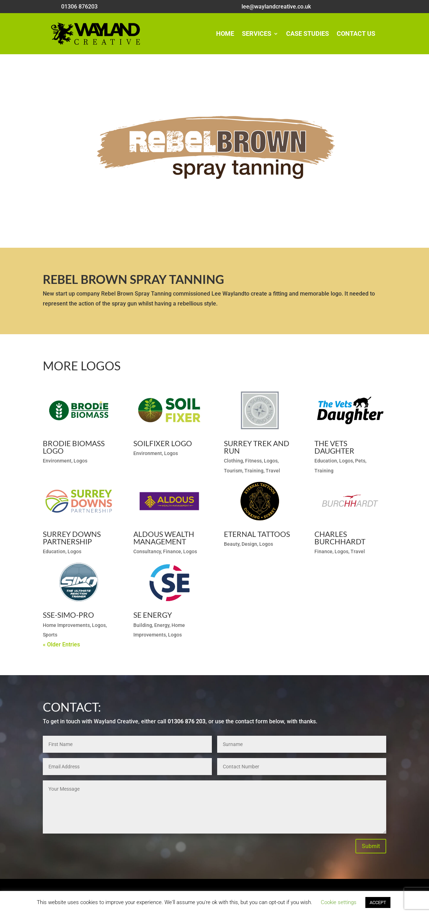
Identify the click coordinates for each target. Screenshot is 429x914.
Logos (80, 461)
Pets (360, 461)
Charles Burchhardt (339, 537)
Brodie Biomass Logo (74, 447)
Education (325, 461)
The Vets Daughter (334, 447)
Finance (172, 551)
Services (256, 33)
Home (225, 33)
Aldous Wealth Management (163, 537)
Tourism (233, 470)
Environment (57, 461)
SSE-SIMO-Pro (68, 614)
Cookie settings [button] (338, 902)
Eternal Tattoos (257, 533)
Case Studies (307, 33)
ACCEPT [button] (378, 902)
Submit (371, 846)
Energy (161, 625)
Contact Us (356, 33)
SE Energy (152, 614)
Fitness (253, 461)
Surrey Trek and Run (256, 447)
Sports (50, 635)
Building (142, 625)
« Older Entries (61, 644)
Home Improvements (66, 625)
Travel (273, 470)
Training (253, 470)
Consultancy (147, 551)
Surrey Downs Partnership (72, 537)
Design (249, 544)
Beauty (231, 544)
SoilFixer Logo (162, 443)
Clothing (233, 461)
